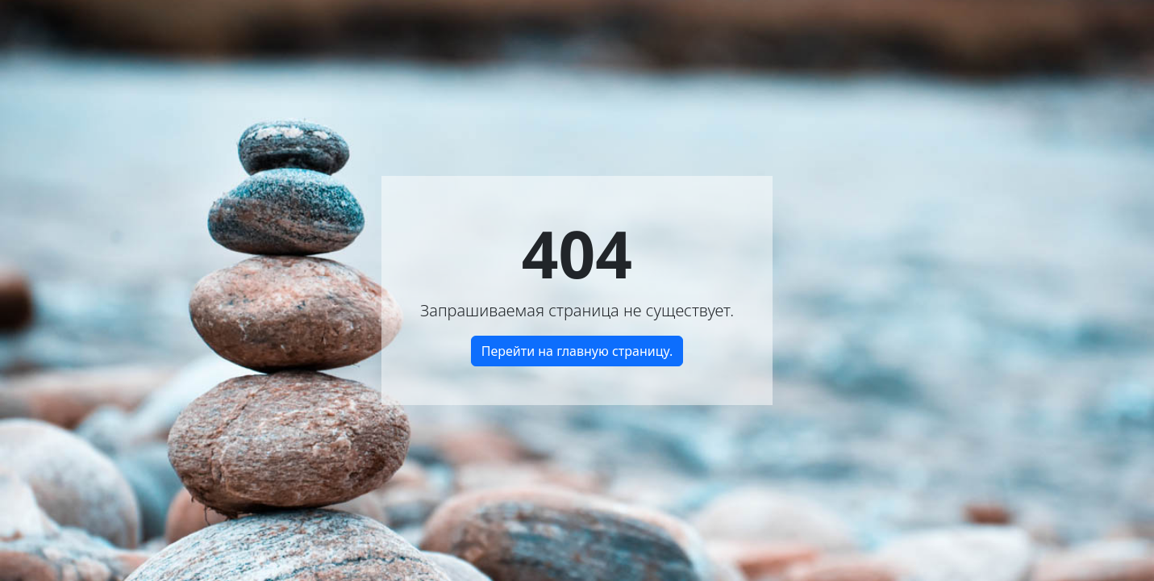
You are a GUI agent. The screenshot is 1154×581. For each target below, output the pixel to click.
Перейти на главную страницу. (577, 351)
